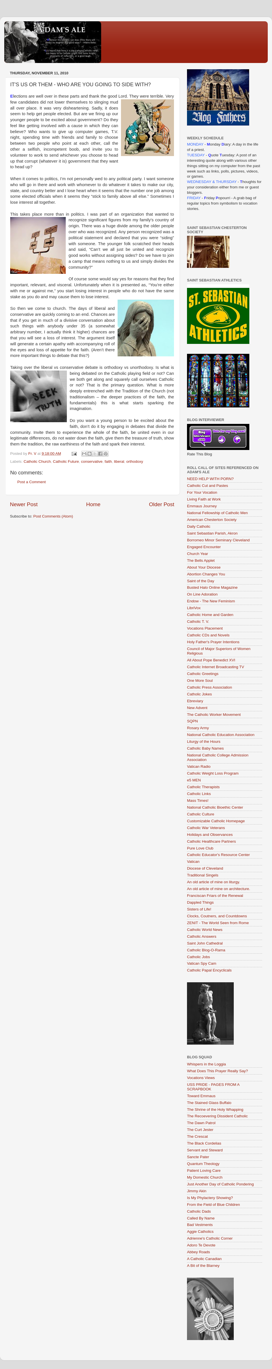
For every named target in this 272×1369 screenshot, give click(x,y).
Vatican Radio (199, 766)
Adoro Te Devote (201, 1245)
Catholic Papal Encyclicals (209, 970)
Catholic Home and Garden (210, 615)
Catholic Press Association (209, 687)
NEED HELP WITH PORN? (210, 479)
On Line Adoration (202, 594)
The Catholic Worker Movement (214, 714)
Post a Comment (31, 482)
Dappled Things (200, 902)
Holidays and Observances (210, 834)
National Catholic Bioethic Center (215, 807)
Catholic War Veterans (206, 828)
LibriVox (194, 608)
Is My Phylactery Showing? (210, 1198)
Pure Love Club (200, 848)
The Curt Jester (200, 1130)
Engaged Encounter (204, 547)
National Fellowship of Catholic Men (217, 513)
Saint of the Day (200, 581)
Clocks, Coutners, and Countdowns (217, 916)
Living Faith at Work (204, 499)
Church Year (197, 554)
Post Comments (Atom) (53, 516)
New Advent (197, 708)
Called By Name (201, 1218)
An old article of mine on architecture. (218, 889)
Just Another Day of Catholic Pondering (220, 1184)
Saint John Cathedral (205, 943)
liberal (119, 461)
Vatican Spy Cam (201, 963)
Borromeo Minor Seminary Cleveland (218, 540)
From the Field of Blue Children (213, 1204)
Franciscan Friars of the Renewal (215, 895)
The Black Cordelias (204, 1143)
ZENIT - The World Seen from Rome (218, 923)
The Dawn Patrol (201, 1123)
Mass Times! (198, 800)
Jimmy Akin (196, 1191)
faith (108, 461)
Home (93, 504)
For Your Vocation (202, 492)
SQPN (192, 721)
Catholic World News (204, 930)
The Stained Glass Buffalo (209, 1103)
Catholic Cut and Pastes (207, 485)
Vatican (193, 861)
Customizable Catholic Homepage (216, 821)
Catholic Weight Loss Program (213, 773)
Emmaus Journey (202, 506)
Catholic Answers (201, 936)
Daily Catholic (199, 526)
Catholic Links (199, 794)
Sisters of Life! (199, 909)
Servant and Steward (205, 1150)
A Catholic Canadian (204, 1259)
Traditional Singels (202, 875)
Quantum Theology (203, 1164)
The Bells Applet (201, 560)
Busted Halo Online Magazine (212, 587)
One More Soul (200, 680)
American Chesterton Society (212, 520)
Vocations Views (201, 1078)
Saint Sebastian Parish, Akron (212, 533)
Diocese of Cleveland (205, 868)
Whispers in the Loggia (206, 1064)
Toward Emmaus (201, 1096)
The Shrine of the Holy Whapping (215, 1109)
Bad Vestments (200, 1225)
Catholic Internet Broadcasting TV (215, 667)
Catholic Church (37, 461)
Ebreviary (195, 701)
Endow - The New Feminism (211, 601)
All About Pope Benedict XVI (211, 660)
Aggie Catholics (200, 1231)
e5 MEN (194, 780)
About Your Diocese (204, 567)
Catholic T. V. (198, 621)
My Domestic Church (204, 1177)
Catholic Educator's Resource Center (218, 855)
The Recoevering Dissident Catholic (217, 1116)
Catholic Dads (199, 1211)
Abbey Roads (198, 1252)
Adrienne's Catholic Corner (210, 1238)
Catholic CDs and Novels (208, 635)
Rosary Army (198, 728)
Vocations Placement (205, 628)
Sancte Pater (198, 1157)
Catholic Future (66, 461)
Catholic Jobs (198, 957)
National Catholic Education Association (220, 735)
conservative (92, 461)
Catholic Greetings (202, 674)
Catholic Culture (200, 814)
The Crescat (197, 1136)
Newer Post (24, 504)
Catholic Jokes (199, 694)
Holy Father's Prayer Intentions (213, 642)
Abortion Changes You (206, 574)
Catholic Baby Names (205, 748)
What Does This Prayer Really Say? (217, 1071)
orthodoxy (134, 461)
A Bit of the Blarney (203, 1265)
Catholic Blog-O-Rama (206, 950)
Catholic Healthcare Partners (211, 841)
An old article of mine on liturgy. (213, 882)
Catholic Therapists (203, 787)
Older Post (161, 504)
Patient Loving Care (204, 1170)
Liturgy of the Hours (203, 741)
